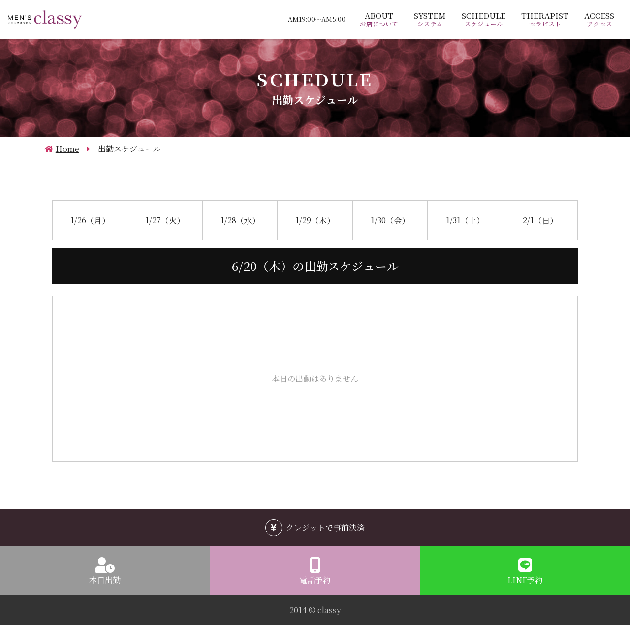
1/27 (165, 219)
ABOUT (379, 19)
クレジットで (325, 527)
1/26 (90, 219)
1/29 (315, 219)
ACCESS (599, 19)
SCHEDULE (483, 19)
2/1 (540, 219)
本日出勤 (105, 580)
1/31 (465, 219)
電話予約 (315, 580)
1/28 (240, 219)
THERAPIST (544, 19)
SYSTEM (430, 19)
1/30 (390, 219)
